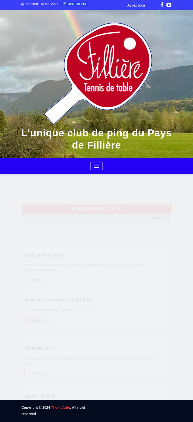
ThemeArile (60, 407)
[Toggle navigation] (96, 166)
